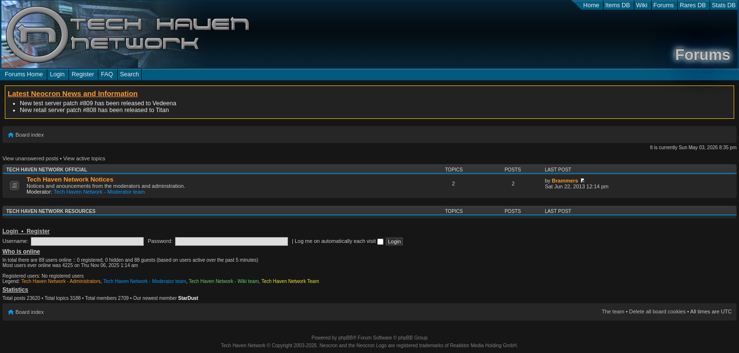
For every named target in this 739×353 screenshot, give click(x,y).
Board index (29, 135)
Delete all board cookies (657, 311)
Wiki (642, 5)
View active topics (84, 158)
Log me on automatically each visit (339, 241)
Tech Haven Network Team (290, 281)
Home (591, 5)
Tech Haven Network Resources (51, 211)
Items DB (617, 5)
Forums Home (24, 74)
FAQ (107, 74)
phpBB (345, 337)
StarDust (188, 298)
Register (82, 74)
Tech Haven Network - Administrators (61, 281)
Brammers (565, 181)
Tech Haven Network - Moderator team (99, 192)
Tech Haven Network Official (46, 169)
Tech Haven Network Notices (70, 179)
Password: (160, 241)
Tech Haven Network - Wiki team (224, 281)
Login (57, 74)
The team (613, 311)
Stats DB (724, 5)
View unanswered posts (30, 158)
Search (129, 74)
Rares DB (693, 5)
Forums (664, 5)
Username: (15, 241)
